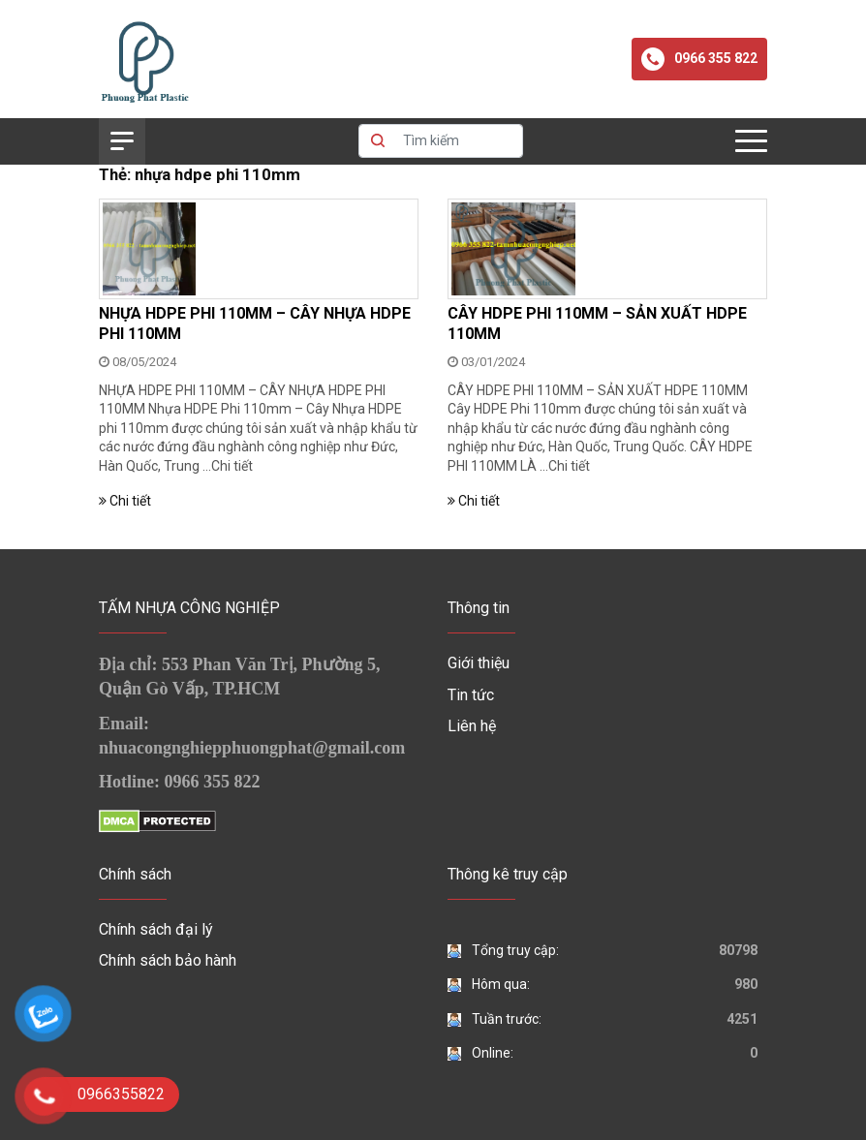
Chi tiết (232, 466)
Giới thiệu (479, 663)
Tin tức (471, 695)
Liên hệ (472, 726)
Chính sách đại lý (156, 929)
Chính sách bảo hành (167, 960)
